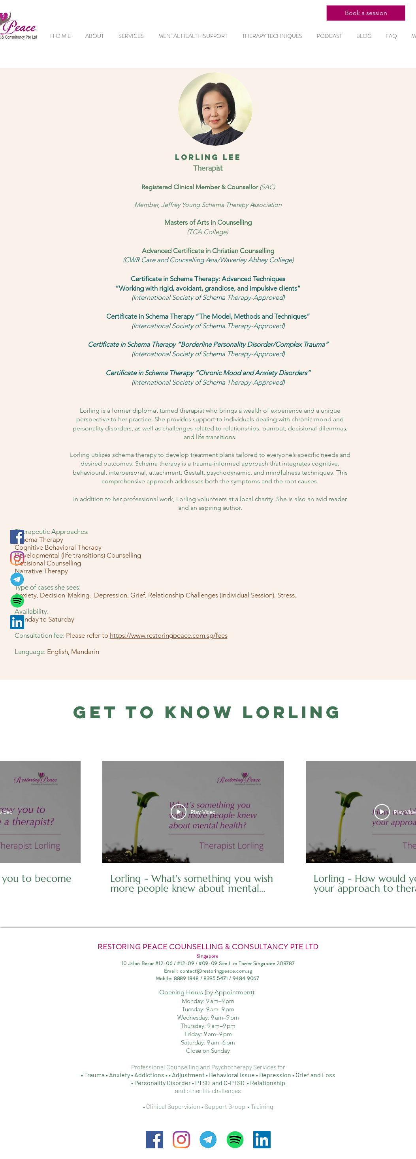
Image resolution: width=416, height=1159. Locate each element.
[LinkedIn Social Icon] (17, 622)
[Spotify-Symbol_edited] (17, 601)
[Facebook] (154, 1139)
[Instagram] (17, 558)
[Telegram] (17, 579)
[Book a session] (365, 13)
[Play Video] (193, 812)
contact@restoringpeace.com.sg (216, 971)
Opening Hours (206, 992)
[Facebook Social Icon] (17, 537)
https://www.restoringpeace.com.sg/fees (169, 635)
